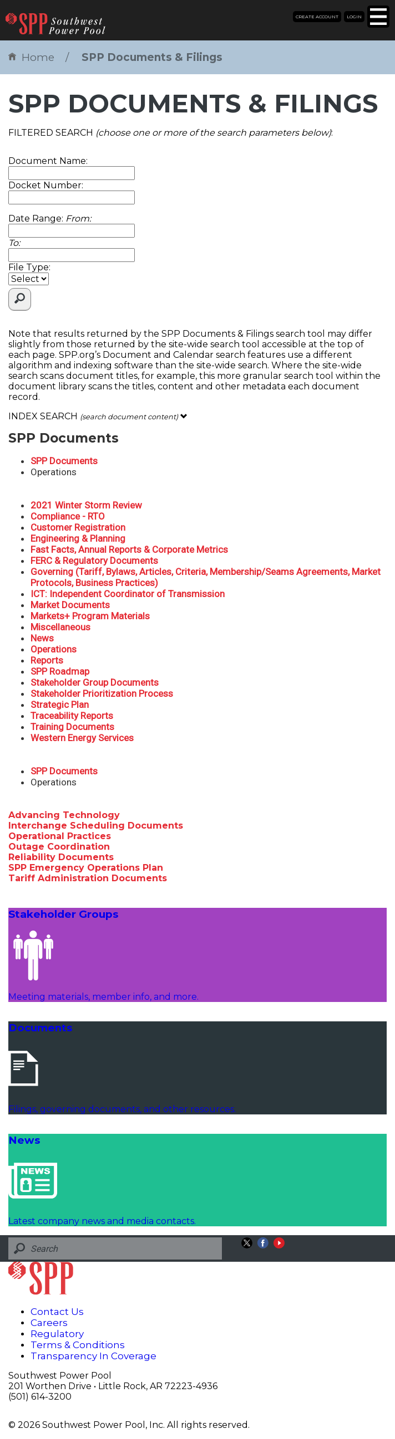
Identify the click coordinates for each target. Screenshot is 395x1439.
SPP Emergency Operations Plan (85, 867)
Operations (54, 649)
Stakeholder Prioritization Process (102, 693)
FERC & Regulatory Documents (94, 560)
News (42, 638)
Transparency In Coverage (93, 1355)
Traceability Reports (72, 715)
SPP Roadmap (60, 671)
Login (354, 16)
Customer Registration (78, 527)
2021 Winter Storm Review (86, 505)
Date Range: (49, 218)
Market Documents (70, 604)
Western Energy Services (82, 737)
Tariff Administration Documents (87, 878)
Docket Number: (45, 185)
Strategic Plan (60, 704)
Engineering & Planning (78, 538)
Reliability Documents (61, 857)
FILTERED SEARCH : (170, 132)
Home (31, 57)
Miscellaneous (60, 627)
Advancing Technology (64, 815)
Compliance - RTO (68, 516)
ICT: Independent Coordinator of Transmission (128, 593)
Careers (49, 1322)
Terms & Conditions (78, 1344)
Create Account (317, 16)
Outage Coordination (59, 846)
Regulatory (57, 1333)
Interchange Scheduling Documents (95, 825)
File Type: (29, 267)
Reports (47, 660)
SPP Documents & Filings (152, 57)
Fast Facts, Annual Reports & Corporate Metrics (129, 549)
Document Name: (48, 161)
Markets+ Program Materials (90, 615)
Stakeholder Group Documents (95, 682)
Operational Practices (59, 836)
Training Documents (72, 726)
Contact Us (57, 1311)
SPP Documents (64, 460)
